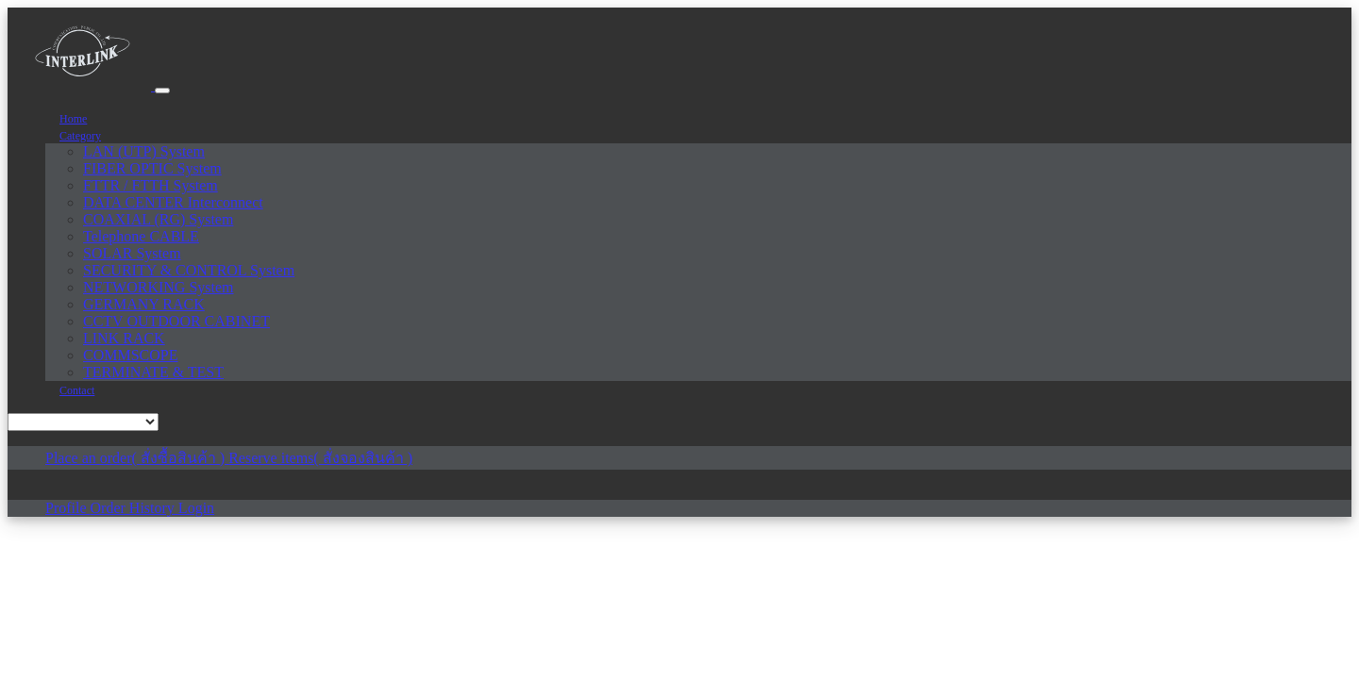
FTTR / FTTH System (150, 185)
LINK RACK (124, 338)
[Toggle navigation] (162, 90)
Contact (76, 390)
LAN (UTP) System (144, 151)
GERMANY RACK (144, 304)
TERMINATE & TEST (153, 372)
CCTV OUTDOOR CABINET (176, 321)
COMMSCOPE (130, 355)
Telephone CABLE (141, 236)
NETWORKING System (158, 287)
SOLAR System (132, 253)
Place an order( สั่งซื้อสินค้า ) (136, 458)
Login (196, 508)
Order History (134, 508)
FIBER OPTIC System (152, 168)
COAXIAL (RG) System (158, 219)
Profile (68, 508)
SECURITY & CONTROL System (188, 270)
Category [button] (80, 135)
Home (73, 118)
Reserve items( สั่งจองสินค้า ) (320, 458)
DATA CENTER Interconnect (173, 202)
